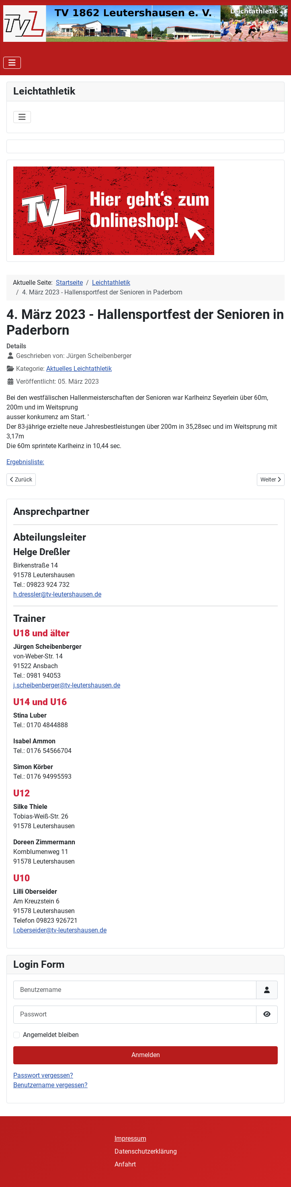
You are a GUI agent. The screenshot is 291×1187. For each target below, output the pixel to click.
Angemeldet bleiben (51, 1035)
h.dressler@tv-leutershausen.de (57, 594)
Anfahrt (125, 1164)
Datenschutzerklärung (146, 1151)
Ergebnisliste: (25, 462)
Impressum (130, 1138)
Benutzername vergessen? (50, 1085)
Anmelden (145, 1055)
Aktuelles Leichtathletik (79, 368)
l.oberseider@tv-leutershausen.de (60, 930)
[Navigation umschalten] (12, 63)
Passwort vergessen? (43, 1075)
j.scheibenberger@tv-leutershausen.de (66, 685)
